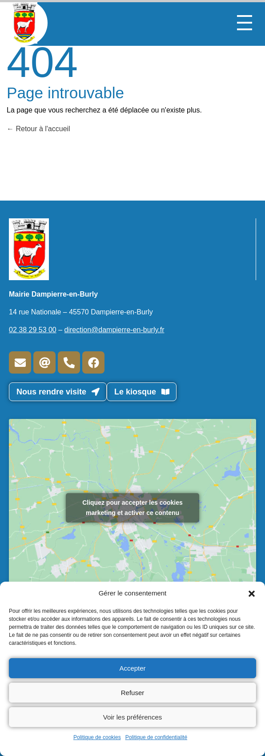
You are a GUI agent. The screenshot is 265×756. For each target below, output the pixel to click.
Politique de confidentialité (156, 737)
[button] (251, 593)
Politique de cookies (97, 737)
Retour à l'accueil (38, 129)
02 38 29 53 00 (32, 330)
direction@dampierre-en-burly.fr (114, 330)
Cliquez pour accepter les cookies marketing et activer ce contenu (132, 507)
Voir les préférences (132, 717)
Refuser (133, 692)
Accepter (132, 668)
